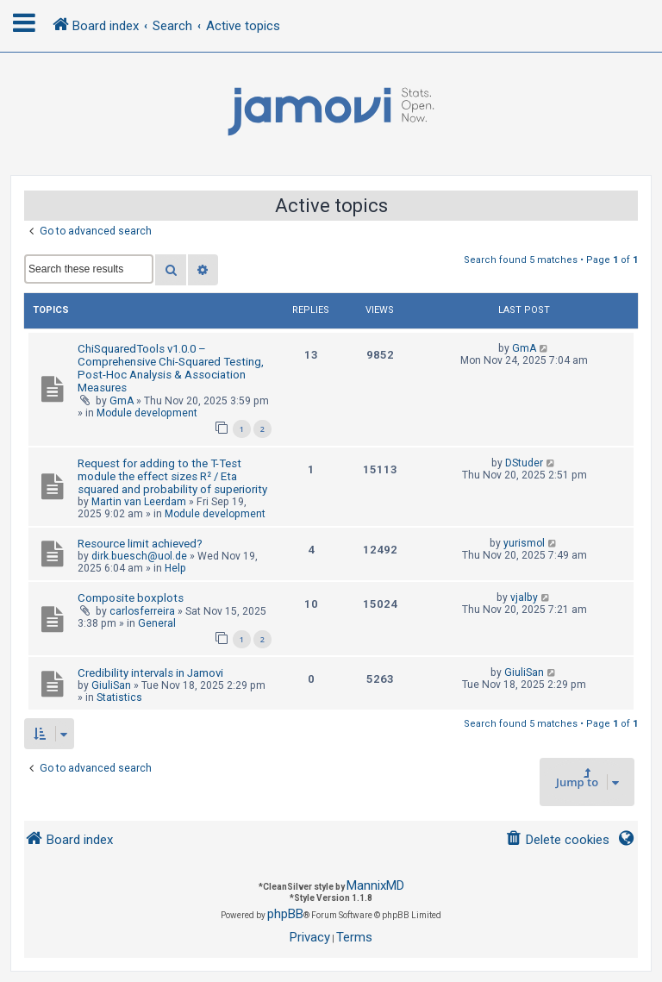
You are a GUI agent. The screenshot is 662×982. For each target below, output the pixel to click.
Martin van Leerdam (138, 502)
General (157, 623)
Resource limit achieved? (140, 543)
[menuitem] (557, 840)
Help (175, 568)
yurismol (524, 543)
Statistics (119, 697)
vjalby (524, 597)
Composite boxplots (131, 597)
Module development (147, 413)
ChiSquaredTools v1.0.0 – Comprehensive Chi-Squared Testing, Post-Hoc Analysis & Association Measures (171, 368)
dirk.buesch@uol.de (139, 556)
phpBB (285, 914)
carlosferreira (142, 611)
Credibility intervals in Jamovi (150, 672)
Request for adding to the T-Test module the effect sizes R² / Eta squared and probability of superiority (172, 476)
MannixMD (375, 885)
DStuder (524, 463)
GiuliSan (111, 685)
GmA (121, 401)
